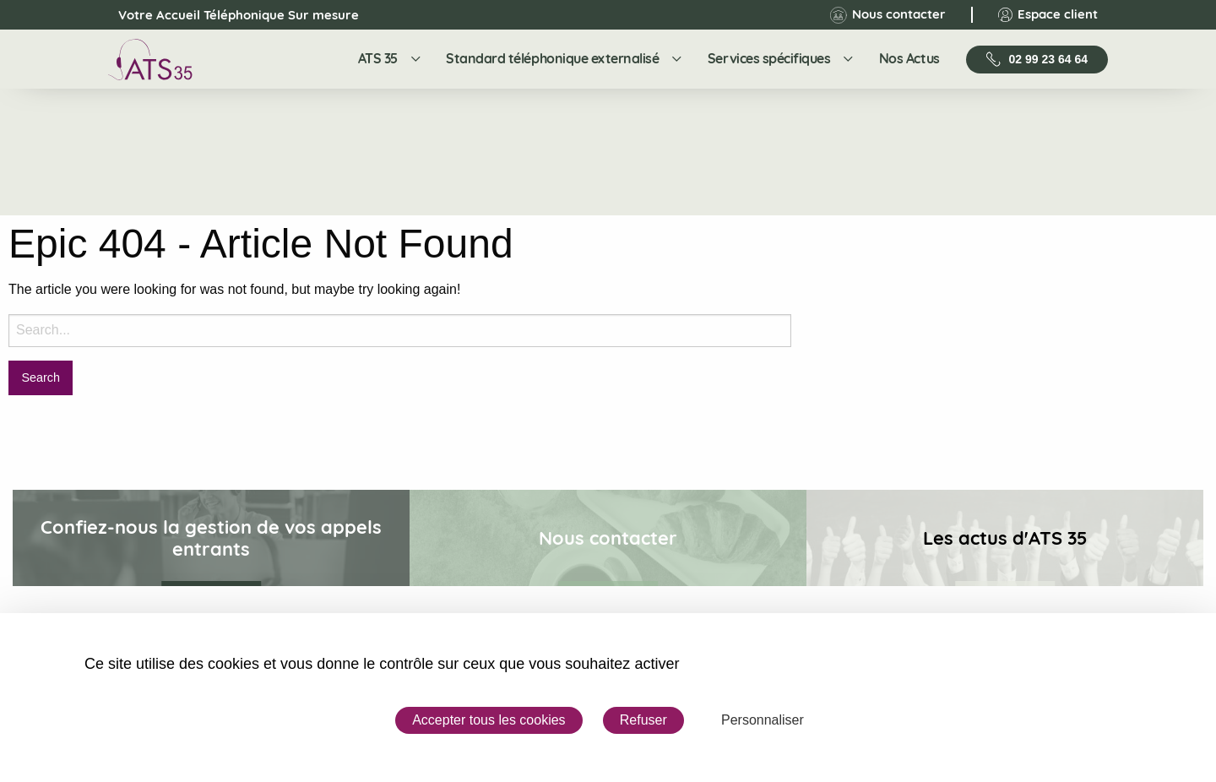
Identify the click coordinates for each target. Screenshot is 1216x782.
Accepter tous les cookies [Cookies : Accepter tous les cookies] (488, 720)
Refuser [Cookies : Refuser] (643, 720)
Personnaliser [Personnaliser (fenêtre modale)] (762, 720)
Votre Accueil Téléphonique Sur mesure (223, 15)
